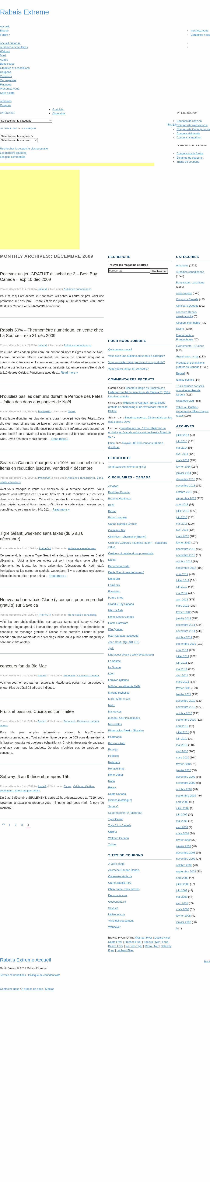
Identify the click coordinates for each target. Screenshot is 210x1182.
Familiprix (114, 585)
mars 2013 (182, 536)
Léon (111, 673)
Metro (111, 705)
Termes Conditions (13, 975)
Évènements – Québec (190, 345)
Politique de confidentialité (44, 975)
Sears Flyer (115, 941)
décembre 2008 (185, 852)
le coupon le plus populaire (24, 148)
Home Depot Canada (121, 616)
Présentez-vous (9, 88)
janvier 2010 (183, 770)
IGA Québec (115, 629)
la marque (29, 128)
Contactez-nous (200, 34)
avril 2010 (182, 751)
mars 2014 (182, 460)
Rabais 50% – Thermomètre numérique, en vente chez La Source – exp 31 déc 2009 (51, 333)
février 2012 (183, 612)
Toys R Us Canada (119, 825)
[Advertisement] (40, 209)
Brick (111, 504)
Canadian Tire (116, 530)
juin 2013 (181, 517)
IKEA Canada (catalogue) (123, 635)
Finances (5, 84)
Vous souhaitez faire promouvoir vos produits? (136, 362)
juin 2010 (181, 738)
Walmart (5, 51)
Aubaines (5, 101)
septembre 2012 (186, 567)
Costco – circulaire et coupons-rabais (131, 553)
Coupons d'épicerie (188, 133)
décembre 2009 (185, 776)
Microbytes (115, 711)
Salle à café (7, 92)
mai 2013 (181, 523)
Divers (72, 411)
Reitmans (114, 762)
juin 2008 (181, 890)
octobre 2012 (184, 561)
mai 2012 (181, 593)
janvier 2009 (183, 846)
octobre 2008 (184, 865)
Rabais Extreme (24, 12)
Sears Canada (117, 793)
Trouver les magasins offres (128, 264)
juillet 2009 (182, 808)
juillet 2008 (182, 884)
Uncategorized (185, 400)
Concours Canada (88, 675)
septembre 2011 (186, 643)
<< (3, 824)
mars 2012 (182, 605)
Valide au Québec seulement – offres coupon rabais (192, 411)
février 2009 (183, 839)
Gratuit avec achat (187, 356)
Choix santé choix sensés (123, 889)
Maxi (3, 55)
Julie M (42, 288)
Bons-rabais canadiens (82, 614)
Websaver (114, 927)
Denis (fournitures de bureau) (126, 572)
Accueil (4, 26)
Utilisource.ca (116, 914)
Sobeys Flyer (152, 941)
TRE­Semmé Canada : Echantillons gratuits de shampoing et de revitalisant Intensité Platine (137, 407)
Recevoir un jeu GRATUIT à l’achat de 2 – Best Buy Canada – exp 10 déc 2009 (48, 277)
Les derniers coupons (13, 152)
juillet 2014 (182, 435)
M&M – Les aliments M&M (124, 686)
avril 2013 (182, 529)
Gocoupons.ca (117, 901)
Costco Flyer (162, 937)
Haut (207, 961)
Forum (5, 34)
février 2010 (183, 763)
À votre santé (116, 863)
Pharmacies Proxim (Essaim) (126, 730)
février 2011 (183, 688)
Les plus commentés (12, 156)
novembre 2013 (185, 485)
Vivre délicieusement (121, 920)
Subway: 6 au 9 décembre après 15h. (35, 776)
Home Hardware (118, 622)
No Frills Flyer (133, 946)
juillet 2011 (182, 656)
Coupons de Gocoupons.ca (193, 129)
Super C (113, 806)
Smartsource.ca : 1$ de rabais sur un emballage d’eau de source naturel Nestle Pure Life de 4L (139, 432)
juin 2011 (181, 662)
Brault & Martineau (119, 498)
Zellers (112, 844)
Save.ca (113, 908)
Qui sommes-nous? (120, 349)
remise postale (185, 379)
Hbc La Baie (115, 610)
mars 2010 (182, 757)
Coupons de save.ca (189, 120)
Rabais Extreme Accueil (25, 960)
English (172, 124)
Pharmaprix (115, 736)
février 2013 (183, 542)
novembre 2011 (185, 631)
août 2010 (182, 726)
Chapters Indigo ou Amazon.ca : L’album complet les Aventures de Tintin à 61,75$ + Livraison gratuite (139, 392)
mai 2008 (181, 896)
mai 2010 (181, 745)
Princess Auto (116, 743)
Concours (6, 76)
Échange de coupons (189, 157)
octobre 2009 (184, 789)
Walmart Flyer (143, 937)
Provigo (113, 749)
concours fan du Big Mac (23, 666)
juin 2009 (181, 814)
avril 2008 (182, 903)
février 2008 (183, 915)
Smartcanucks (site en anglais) (127, 466)
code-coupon (184, 293)
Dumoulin (114, 578)
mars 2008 (182, 909)
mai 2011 (181, 669)
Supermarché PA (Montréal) (125, 812)
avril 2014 (182, 453)
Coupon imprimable (188, 322)
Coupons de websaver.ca (191, 125)
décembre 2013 (185, 479)
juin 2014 (181, 441)
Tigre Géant (115, 819)
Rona (111, 781)
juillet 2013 (182, 510)
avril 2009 (182, 827)
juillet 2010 (182, 732)
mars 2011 (182, 681)
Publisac (113, 755)
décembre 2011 (185, 624)
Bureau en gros (117, 517)
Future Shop (115, 597)
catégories (7, 113)
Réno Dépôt (115, 774)
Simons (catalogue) (120, 800)
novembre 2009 (185, 782)
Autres (4, 59)
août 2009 (182, 802)
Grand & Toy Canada (121, 604)
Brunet (112, 511)
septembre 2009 (186, 795)
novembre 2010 (185, 706)
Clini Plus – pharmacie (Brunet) (127, 536)
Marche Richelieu (118, 692)
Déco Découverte (118, 566)
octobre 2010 (184, 713)
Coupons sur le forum (189, 153)
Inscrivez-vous (199, 30)
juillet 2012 (182, 580)
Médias (49, 988)
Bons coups (7, 63)
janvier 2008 (183, 922)
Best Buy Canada (119, 492)
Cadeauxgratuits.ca (120, 876)
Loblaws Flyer (125, 950)
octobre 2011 (184, 637)
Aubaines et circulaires (14, 47)
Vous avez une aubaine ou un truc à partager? (136, 355)
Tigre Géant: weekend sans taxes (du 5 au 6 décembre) (41, 536)
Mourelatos (115, 724)
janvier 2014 (183, 473)
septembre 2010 (186, 719)
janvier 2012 (183, 618)
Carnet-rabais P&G (120, 882)
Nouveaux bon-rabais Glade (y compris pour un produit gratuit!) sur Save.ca (51, 602)
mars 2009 (182, 833)
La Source (114, 661)
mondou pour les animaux (124, 718)
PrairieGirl (44, 411)
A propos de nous (32, 988)
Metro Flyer (152, 946)
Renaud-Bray (116, 768)
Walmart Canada (118, 838)
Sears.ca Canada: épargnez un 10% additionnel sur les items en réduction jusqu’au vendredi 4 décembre (52, 465)
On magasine (8, 80)
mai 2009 (181, 820)
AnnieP (42, 675)
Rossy (112, 787)
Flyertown (114, 591)
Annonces (69, 675)
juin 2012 (181, 586)
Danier (112, 559)
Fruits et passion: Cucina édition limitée (37, 711)
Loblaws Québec (118, 679)
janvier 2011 (183, 694)
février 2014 (183, 466)
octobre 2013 (184, 492)
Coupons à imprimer (188, 137)
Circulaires (58, 113)
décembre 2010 (185, 700)
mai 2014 (181, 447)
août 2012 (182, 574)
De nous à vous (117, 895)
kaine (111, 443)
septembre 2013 (186, 498)
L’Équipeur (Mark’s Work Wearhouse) (131, 654)
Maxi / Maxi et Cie (119, 698)
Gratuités (58, 109)
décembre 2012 (185, 548)
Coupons (5, 72)
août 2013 (182, 504)
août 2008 (182, 877)
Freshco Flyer (133, 941)
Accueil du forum (10, 43)
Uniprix (112, 831)
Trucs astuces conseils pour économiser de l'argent (190, 390)
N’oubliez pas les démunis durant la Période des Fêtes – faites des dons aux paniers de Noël (51, 399)
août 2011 (182, 650)
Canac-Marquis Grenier (122, 523)
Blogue (4, 30)
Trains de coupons (187, 161)
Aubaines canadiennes (77, 288)
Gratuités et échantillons (14, 68)
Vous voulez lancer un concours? (128, 368)
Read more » (69, 372)
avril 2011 (182, 675)
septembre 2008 (186, 871)
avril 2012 (182, 599)
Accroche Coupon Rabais (123, 870)
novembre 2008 (185, 858)
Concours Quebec (187, 305)
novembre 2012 (185, 555)
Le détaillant (8, 128)
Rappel (180, 373)
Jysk (111, 648)
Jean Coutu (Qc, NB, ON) (123, 642)
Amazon (113, 486)
